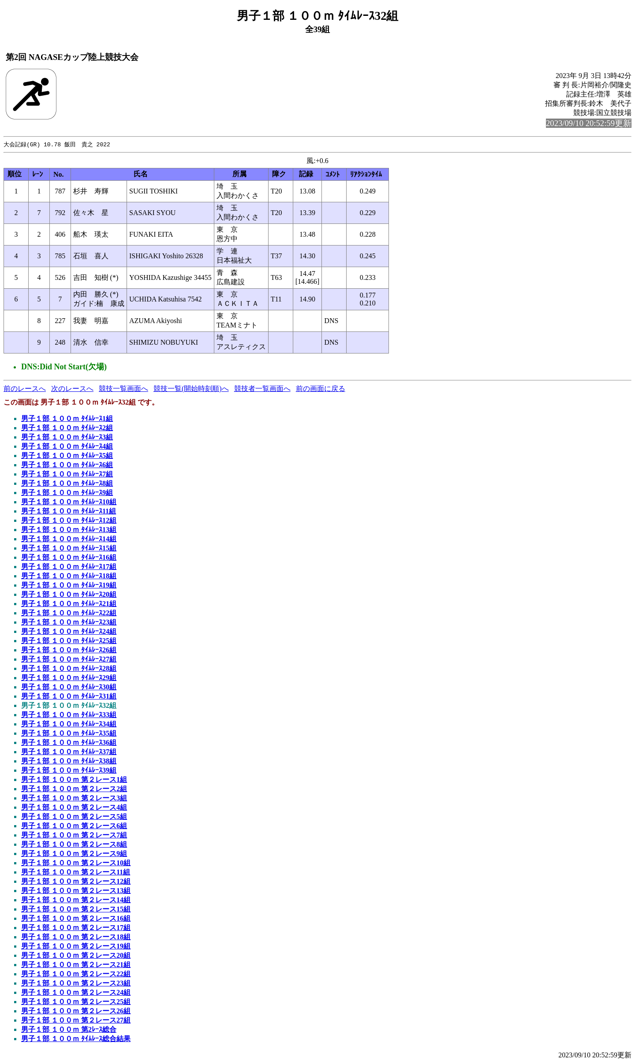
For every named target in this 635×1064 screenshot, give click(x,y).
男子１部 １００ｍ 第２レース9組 (74, 854)
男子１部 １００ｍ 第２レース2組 (74, 789)
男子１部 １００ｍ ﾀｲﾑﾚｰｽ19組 (68, 585)
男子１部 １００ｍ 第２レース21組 (76, 965)
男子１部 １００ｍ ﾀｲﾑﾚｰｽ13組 (68, 530)
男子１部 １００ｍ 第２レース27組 (76, 1020)
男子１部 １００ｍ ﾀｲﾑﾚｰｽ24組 (68, 632)
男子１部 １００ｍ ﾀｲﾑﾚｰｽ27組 (68, 659)
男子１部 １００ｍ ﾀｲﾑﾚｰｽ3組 (67, 437)
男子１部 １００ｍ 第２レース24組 (76, 993)
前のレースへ (25, 389)
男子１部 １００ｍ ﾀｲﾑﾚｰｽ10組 (68, 502)
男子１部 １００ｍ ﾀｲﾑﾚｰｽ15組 (68, 548)
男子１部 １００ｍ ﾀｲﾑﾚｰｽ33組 (68, 715)
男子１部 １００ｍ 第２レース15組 (76, 909)
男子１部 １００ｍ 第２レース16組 (76, 919)
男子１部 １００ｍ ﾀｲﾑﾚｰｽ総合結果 (76, 1039)
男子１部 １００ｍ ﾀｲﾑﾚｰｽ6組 (67, 465)
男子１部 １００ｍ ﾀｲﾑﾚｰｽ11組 (68, 511)
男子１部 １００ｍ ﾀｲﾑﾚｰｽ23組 (68, 622)
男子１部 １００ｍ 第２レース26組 (76, 1011)
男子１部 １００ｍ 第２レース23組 (76, 983)
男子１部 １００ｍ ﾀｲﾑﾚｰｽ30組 (68, 687)
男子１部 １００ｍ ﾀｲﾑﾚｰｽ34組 (68, 724)
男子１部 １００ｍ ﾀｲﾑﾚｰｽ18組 (68, 576)
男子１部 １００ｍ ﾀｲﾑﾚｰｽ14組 (68, 539)
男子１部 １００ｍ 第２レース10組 (76, 863)
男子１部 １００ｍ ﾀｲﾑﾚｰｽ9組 (67, 493)
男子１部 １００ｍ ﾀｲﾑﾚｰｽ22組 (68, 613)
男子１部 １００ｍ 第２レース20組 (76, 956)
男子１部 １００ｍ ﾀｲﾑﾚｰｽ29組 (68, 678)
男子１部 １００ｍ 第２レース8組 (74, 844)
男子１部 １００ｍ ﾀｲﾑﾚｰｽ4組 (67, 446)
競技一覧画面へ (123, 389)
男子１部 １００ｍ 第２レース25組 (76, 1002)
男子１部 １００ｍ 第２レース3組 (74, 798)
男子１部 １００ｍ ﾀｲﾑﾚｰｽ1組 (67, 419)
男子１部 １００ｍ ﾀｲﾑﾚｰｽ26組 (68, 650)
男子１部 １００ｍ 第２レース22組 (76, 974)
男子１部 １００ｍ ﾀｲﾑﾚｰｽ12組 (68, 521)
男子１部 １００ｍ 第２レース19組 (76, 946)
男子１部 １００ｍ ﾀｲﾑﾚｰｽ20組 (68, 595)
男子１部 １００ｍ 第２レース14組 (76, 900)
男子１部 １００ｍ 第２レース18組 (76, 937)
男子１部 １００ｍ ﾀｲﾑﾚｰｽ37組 (68, 752)
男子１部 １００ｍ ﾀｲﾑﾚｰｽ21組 (68, 604)
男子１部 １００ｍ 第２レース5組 (74, 817)
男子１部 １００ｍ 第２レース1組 (74, 780)
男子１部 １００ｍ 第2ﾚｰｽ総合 (68, 1030)
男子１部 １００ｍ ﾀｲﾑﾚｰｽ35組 (68, 733)
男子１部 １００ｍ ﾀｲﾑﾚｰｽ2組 (67, 428)
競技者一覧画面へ (262, 389)
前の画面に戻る (320, 389)
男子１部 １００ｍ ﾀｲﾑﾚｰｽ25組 (68, 641)
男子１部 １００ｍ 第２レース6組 (74, 826)
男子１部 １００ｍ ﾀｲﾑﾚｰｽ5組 (67, 456)
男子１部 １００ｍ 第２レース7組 (74, 835)
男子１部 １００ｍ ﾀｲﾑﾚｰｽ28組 (68, 669)
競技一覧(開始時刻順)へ (191, 389)
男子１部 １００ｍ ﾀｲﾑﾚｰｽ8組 (67, 483)
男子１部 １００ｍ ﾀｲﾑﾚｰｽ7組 (67, 474)
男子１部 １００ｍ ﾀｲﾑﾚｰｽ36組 (68, 743)
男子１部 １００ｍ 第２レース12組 (76, 881)
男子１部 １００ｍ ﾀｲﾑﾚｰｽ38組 (68, 761)
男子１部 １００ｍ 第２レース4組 (74, 807)
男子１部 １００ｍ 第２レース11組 (75, 872)
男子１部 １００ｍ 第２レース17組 (76, 928)
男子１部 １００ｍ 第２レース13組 (76, 891)
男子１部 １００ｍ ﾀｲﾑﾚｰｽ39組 (68, 770)
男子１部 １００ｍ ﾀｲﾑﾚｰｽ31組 (68, 696)
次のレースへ (72, 389)
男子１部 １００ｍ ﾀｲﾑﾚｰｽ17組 (68, 567)
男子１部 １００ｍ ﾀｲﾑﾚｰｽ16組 (68, 558)
